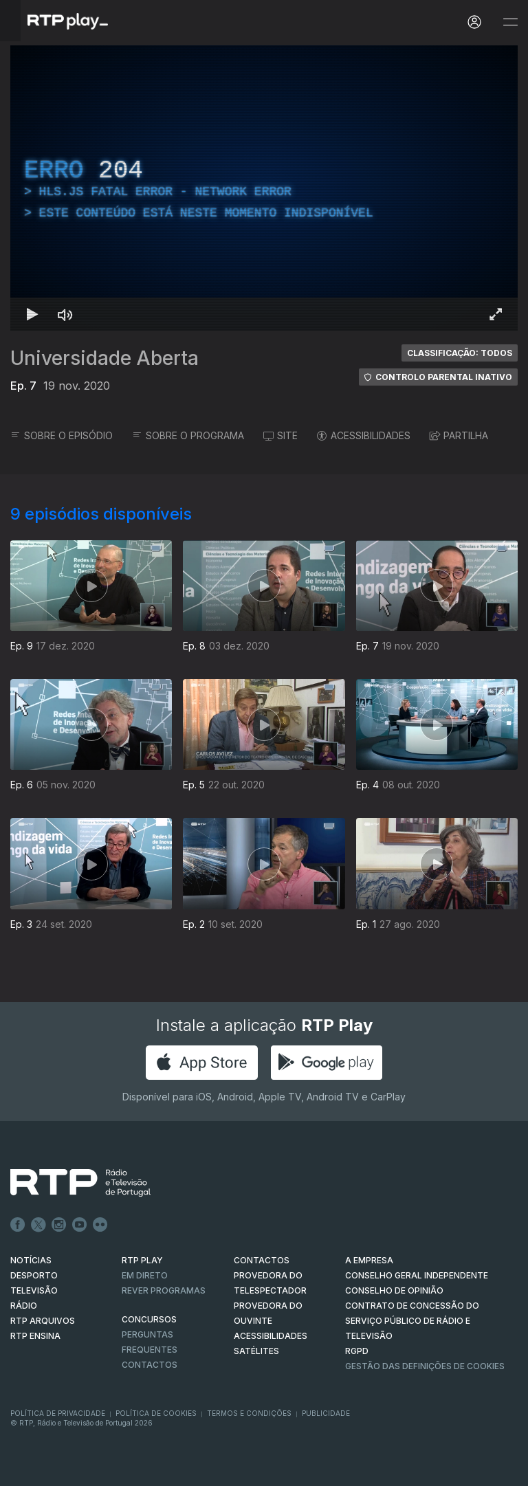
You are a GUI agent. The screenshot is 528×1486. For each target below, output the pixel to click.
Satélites (256, 1351)
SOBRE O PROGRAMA (188, 435)
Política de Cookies (156, 1413)
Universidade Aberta (104, 358)
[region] (264, 188)
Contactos (149, 1365)
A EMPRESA (369, 1260)
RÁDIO (23, 1305)
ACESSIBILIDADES (363, 435)
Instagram (59, 1224)
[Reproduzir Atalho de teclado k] (32, 314)
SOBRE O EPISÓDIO (61, 435)
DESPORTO (34, 1275)
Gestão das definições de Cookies (425, 1366)
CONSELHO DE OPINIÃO (394, 1290)
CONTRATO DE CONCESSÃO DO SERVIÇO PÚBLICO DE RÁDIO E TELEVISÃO (412, 1320)
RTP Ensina (35, 1336)
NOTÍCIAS (31, 1260)
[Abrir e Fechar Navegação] (510, 22)
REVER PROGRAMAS (164, 1290)
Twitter (38, 1224)
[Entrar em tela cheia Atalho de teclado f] (495, 314)
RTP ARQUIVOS (42, 1321)
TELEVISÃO (34, 1290)
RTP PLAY (142, 1260)
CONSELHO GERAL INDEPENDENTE (416, 1275)
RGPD (356, 1351)
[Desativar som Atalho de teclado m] (65, 314)
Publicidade (326, 1413)
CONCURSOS (149, 1319)
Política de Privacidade (57, 1413)
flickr (100, 1224)
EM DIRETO (145, 1275)
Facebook (17, 1224)
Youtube (79, 1224)
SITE (280, 435)
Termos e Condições (249, 1413)
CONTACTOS (261, 1260)
